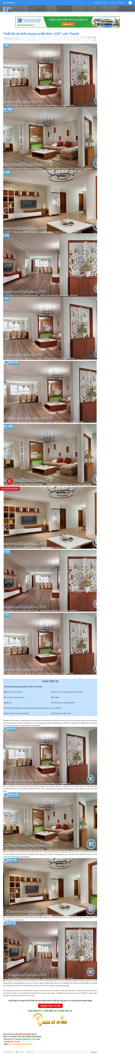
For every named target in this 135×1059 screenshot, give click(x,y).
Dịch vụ (41, 9)
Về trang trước (9, 1052)
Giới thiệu (97, 3)
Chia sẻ (94, 38)
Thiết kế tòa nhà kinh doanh (109, 9)
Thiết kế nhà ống (62, 9)
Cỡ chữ (84, 37)
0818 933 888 (10, 3)
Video (105, 3)
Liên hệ (121, 3)
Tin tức (112, 3)
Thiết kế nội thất (75, 9)
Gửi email (20, 1052)
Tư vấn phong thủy (125, 9)
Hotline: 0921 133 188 (50, 1006)
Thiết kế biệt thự (50, 9)
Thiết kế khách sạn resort (90, 9)
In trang (30, 1052)
